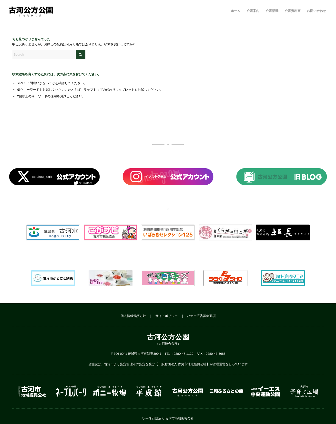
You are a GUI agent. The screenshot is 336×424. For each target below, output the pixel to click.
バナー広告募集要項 (201, 316)
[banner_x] (54, 176)
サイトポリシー (166, 316)
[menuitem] (236, 11)
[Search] (48, 54)
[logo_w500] (30, 11)
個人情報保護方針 (133, 316)
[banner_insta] (168, 176)
